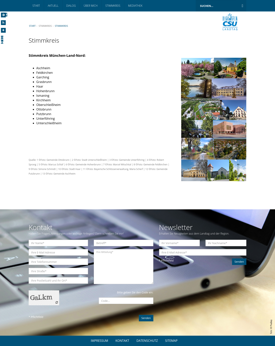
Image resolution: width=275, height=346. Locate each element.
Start (36, 5)
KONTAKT (122, 341)
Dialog (71, 5)
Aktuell (53, 5)
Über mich (91, 5)
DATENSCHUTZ (147, 341)
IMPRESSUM (99, 341)
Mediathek (135, 5)
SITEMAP (171, 341)
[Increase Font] (3, 30)
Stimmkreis (112, 5)
